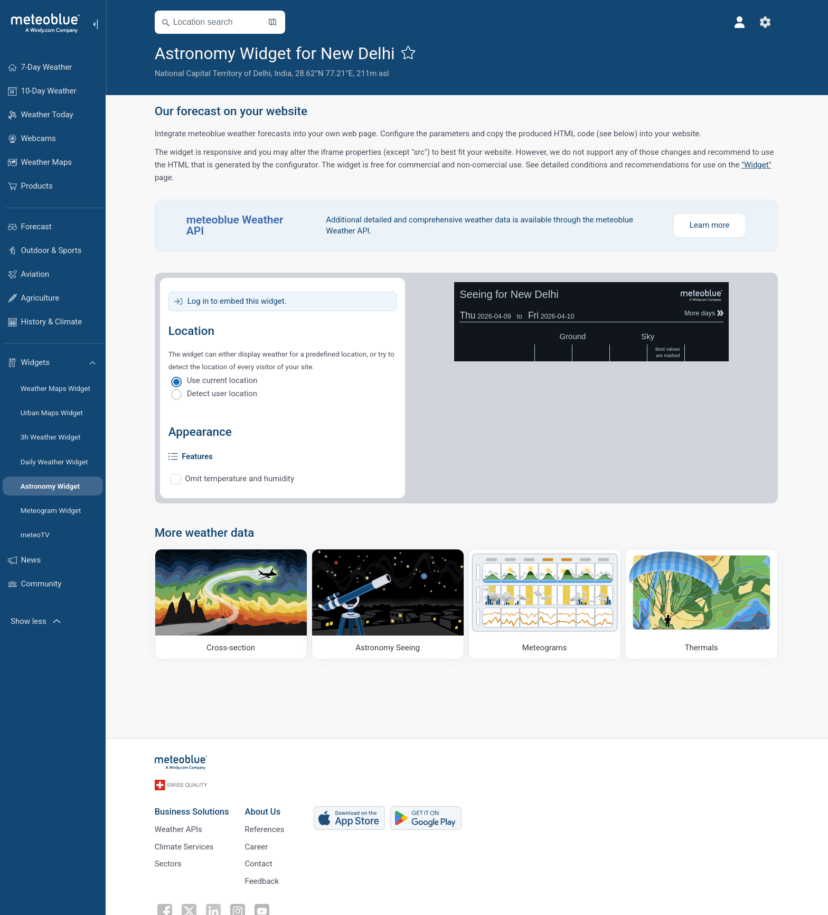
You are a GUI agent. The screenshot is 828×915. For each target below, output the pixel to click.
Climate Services (184, 845)
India (284, 73)
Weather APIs (179, 828)
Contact (259, 862)
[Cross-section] (231, 604)
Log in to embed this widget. (237, 301)
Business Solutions (192, 810)
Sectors (168, 862)
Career (257, 845)
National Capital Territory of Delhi (213, 73)
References (265, 828)
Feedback (263, 880)
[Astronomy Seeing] (388, 604)
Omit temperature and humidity (240, 478)
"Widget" (756, 165)
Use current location (222, 380)
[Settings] (765, 22)
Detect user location (222, 393)
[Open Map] (273, 22)
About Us (263, 810)
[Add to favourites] (408, 52)
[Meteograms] (545, 604)
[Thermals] (702, 604)
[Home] (41, 23)
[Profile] (740, 22)
